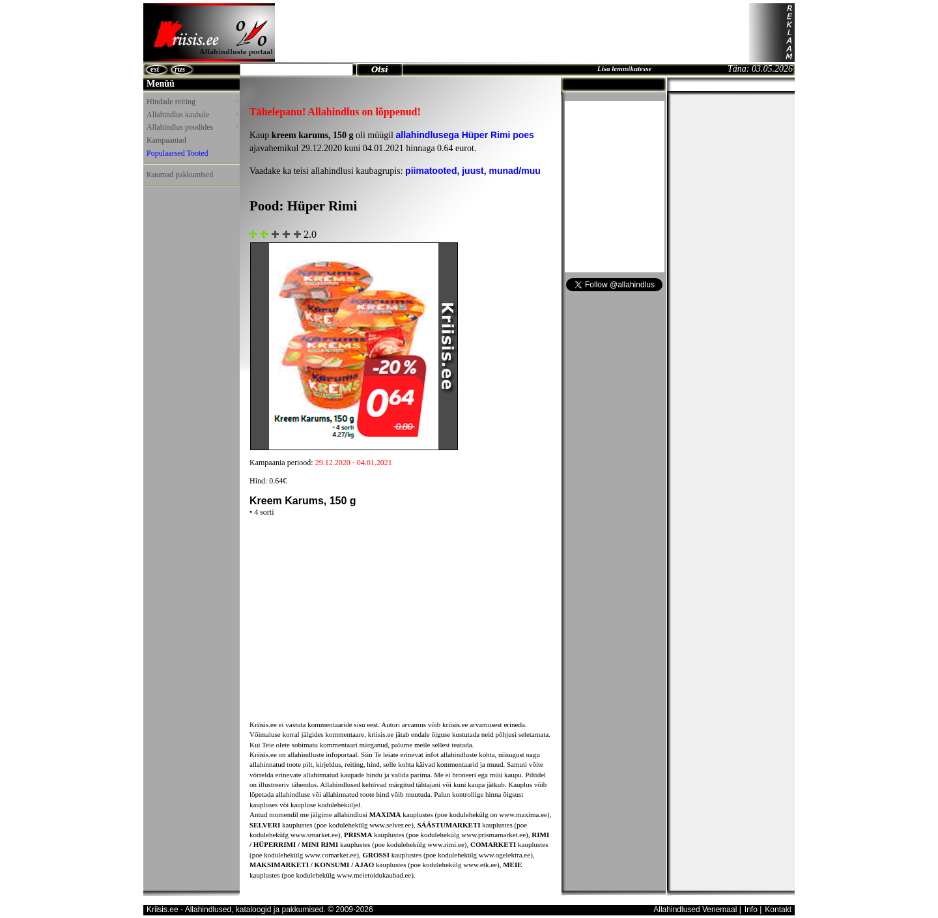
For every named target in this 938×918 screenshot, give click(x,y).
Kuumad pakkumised (180, 174)
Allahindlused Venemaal (695, 909)
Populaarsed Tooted (177, 153)
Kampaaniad (166, 140)
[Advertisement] (512, 32)
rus (180, 69)
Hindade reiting (192, 101)
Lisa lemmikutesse (624, 68)
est (154, 69)
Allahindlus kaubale (192, 114)
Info (751, 909)
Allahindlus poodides (192, 127)
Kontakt (778, 909)
